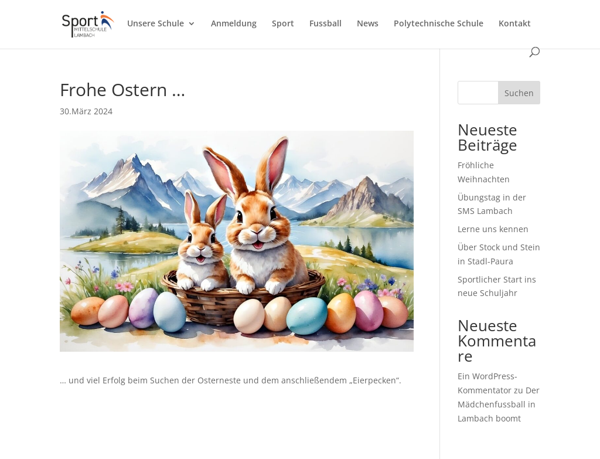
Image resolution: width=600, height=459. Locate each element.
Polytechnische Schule (438, 24)
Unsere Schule (155, 24)
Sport (283, 24)
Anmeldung (234, 24)
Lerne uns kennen (493, 228)
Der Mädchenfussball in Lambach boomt (499, 404)
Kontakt (515, 24)
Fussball (325, 24)
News (368, 24)
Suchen (519, 92)
